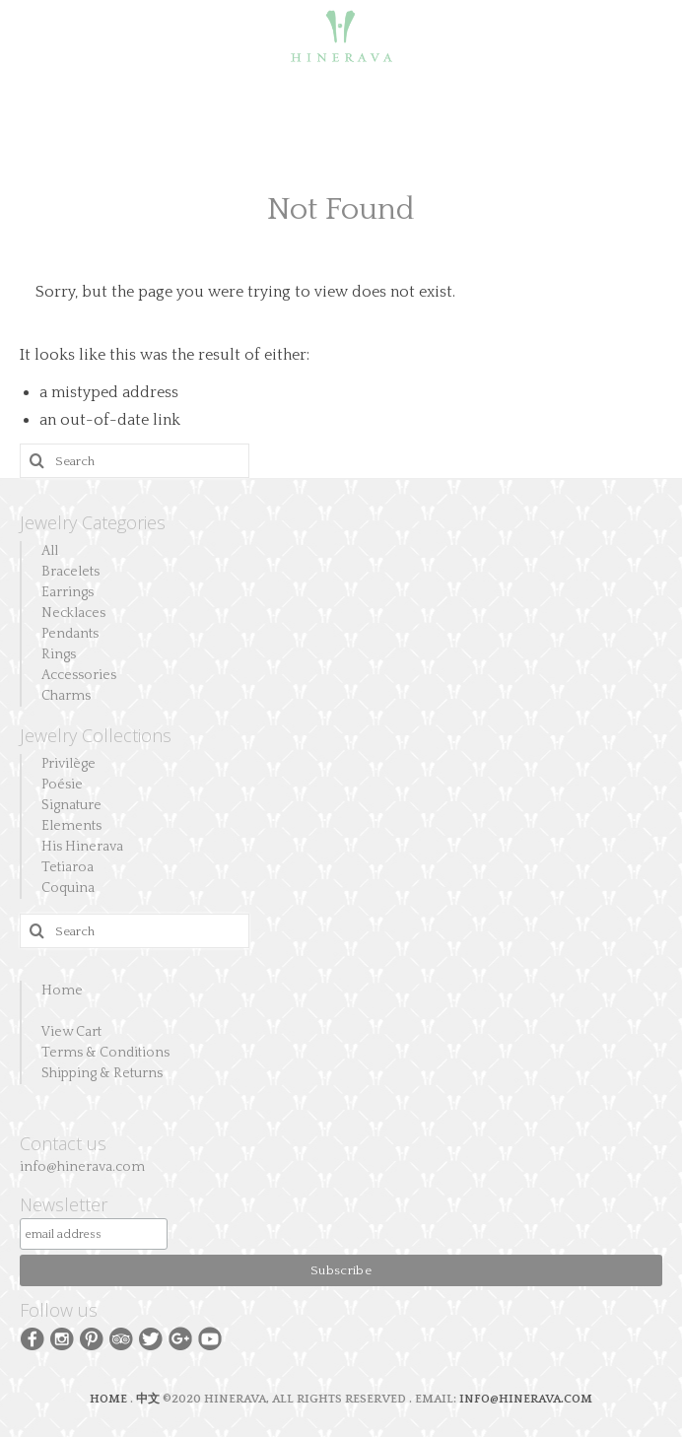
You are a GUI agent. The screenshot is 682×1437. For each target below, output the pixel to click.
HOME (110, 1399)
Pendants (70, 634)
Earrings (67, 592)
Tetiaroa (67, 867)
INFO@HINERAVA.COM (525, 1399)
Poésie (62, 784)
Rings (58, 654)
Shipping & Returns (102, 1073)
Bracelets (70, 572)
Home (62, 990)
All (49, 551)
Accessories (78, 675)
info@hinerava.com (82, 1167)
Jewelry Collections (95, 735)
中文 (148, 1399)
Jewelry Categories (93, 522)
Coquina (68, 888)
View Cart (71, 1032)
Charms (66, 696)
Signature (71, 805)
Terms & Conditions (105, 1053)
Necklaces (73, 613)
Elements (71, 826)
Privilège (68, 764)
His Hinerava (82, 847)
